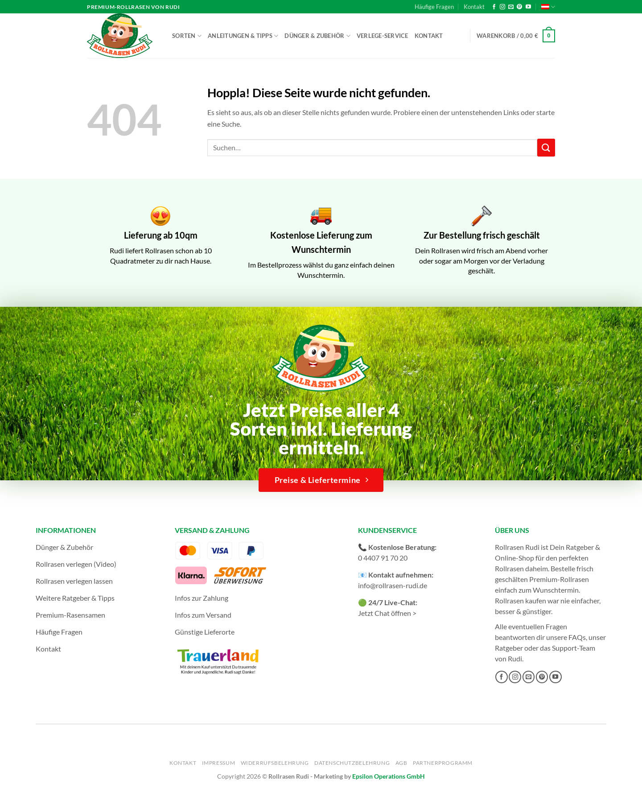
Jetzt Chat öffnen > (387, 613)
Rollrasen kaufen (520, 600)
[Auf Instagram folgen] (502, 7)
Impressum (218, 762)
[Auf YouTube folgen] (528, 7)
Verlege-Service (382, 35)
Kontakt (474, 6)
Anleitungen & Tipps (243, 36)
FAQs (577, 637)
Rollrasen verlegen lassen (74, 581)
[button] (516, 36)
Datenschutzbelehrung (352, 762)
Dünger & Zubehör (317, 36)
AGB (401, 762)
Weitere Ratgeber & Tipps (75, 598)
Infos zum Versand (203, 615)
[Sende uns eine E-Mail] (511, 7)
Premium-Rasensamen (70, 615)
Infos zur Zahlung (201, 598)
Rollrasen (509, 568)
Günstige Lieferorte (205, 631)
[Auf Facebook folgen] (494, 7)
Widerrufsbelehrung (275, 762)
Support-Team (573, 648)
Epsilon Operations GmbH (388, 776)
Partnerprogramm (443, 762)
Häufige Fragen (434, 6)
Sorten (187, 36)
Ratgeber (509, 648)
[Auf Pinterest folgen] (519, 7)
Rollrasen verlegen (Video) (76, 564)
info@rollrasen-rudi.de (392, 585)
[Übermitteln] (546, 147)
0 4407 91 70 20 (382, 557)
